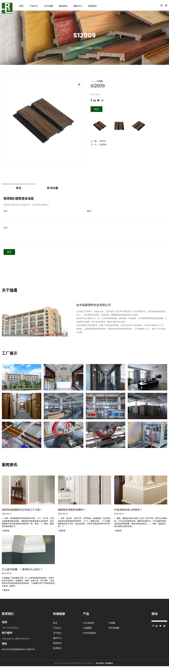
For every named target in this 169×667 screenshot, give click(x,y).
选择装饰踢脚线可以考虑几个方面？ (23, 510)
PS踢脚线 (87, 628)
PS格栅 (88, 48)
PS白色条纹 (88, 623)
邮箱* (89, 211)
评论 (18, 188)
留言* (6, 228)
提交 (9, 253)
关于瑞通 (48, 6)
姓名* (6, 211)
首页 (21, 6)
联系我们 (92, 6)
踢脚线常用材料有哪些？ (72, 510)
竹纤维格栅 (113, 628)
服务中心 (78, 6)
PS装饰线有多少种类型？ (129, 510)
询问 (96, 110)
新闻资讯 (63, 6)
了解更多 (6, 531)
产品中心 (34, 6)
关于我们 (57, 634)
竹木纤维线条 (89, 634)
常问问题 (52, 188)
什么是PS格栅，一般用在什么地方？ (23, 570)
